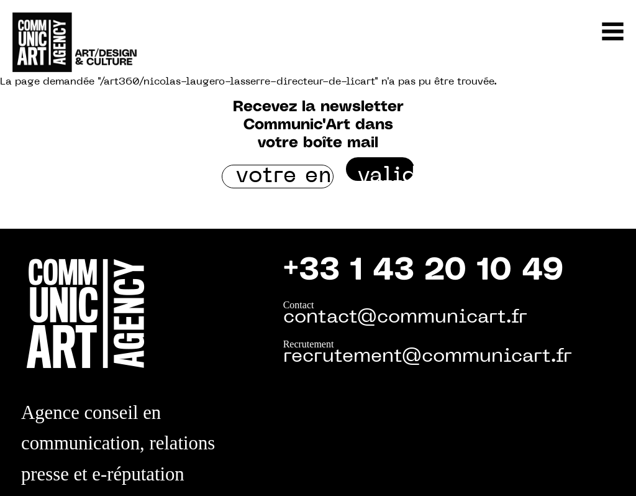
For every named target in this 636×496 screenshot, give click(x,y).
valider (386, 173)
